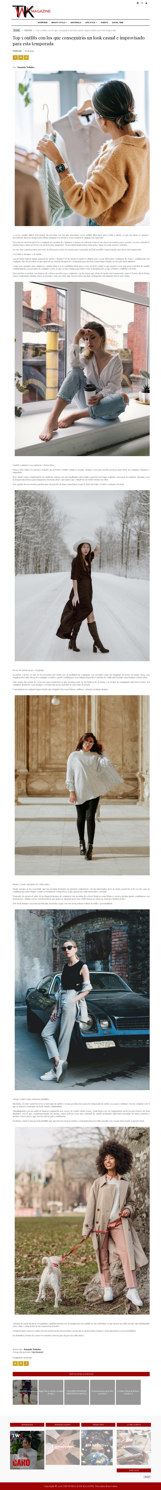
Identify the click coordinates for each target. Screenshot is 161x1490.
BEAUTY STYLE (59, 23)
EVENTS (104, 23)
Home (17, 30)
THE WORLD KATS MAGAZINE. (79, 1486)
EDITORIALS (76, 23)
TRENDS (28, 30)
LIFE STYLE (91, 23)
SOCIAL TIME (117, 23)
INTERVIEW (43, 23)
